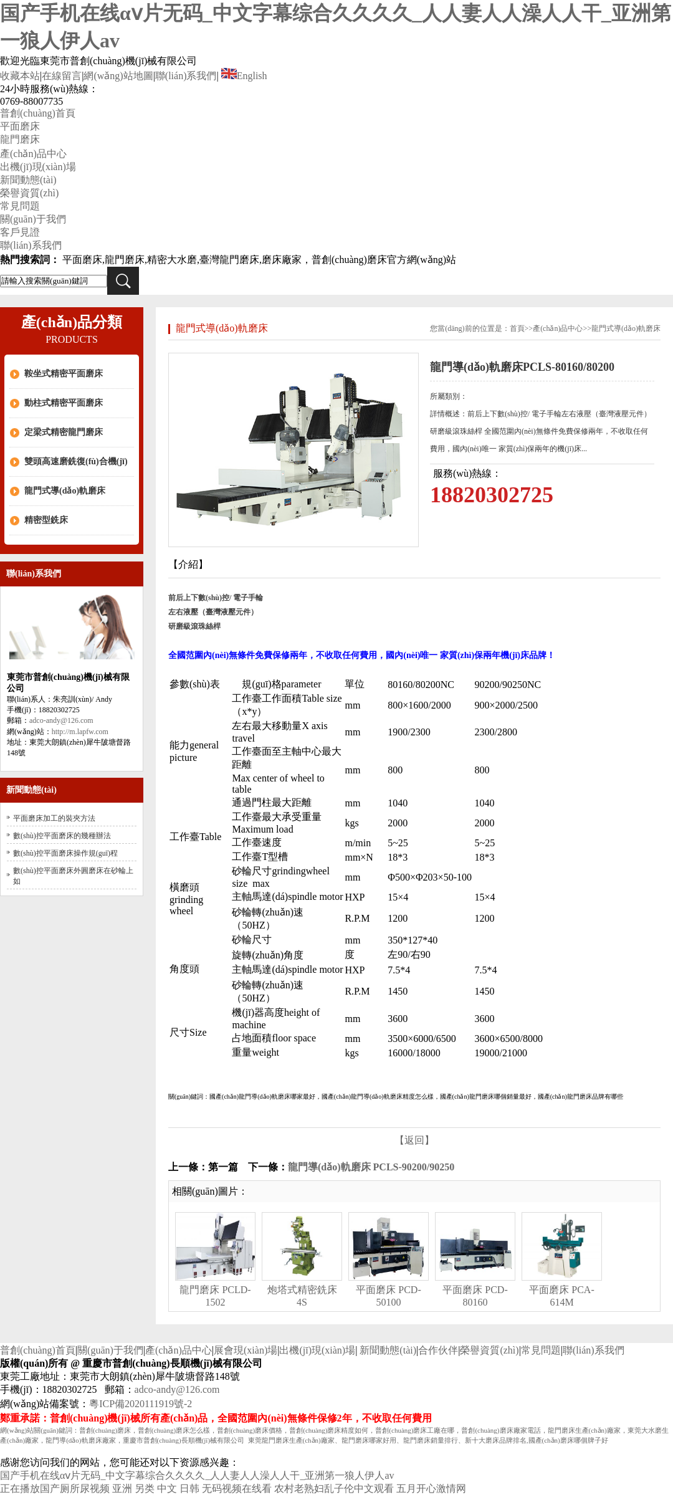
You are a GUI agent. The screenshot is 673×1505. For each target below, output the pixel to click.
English (244, 75)
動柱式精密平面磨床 (63, 403)
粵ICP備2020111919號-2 (140, 1403)
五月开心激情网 (431, 1488)
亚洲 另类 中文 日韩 (155, 1488)
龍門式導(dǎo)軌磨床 (64, 490)
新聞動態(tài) (28, 179)
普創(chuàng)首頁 (37, 113)
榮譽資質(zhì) (29, 193)
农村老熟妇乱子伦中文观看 (334, 1488)
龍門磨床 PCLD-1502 (215, 1295)
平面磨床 (20, 126)
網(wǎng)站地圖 (118, 75)
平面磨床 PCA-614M (561, 1295)
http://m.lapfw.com (80, 731)
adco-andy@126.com (61, 720)
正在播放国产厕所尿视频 (55, 1488)
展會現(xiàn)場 (245, 1350)
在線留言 (62, 75)
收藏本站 (20, 75)
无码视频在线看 (237, 1488)
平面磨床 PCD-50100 (388, 1295)
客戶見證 (20, 232)
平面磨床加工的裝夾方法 (54, 818)
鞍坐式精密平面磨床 (63, 373)
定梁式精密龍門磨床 (63, 432)
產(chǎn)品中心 (33, 153)
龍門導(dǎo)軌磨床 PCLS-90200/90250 (371, 1167)
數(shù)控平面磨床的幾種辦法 (62, 835)
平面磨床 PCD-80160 (474, 1295)
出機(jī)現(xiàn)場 (38, 166)
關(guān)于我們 (33, 219)
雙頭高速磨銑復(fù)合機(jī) (76, 461)
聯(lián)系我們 (186, 75)
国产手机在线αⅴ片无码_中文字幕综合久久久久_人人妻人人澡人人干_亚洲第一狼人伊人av (197, 1475)
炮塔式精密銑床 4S (302, 1295)
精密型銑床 (46, 520)
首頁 (517, 328)
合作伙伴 (438, 1350)
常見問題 (20, 206)
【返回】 (414, 1140)
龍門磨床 (20, 139)
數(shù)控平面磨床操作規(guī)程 (65, 853)
